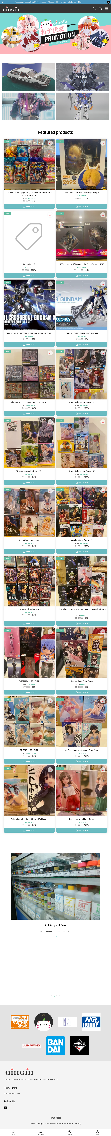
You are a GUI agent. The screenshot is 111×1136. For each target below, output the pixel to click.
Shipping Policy (43, 1124)
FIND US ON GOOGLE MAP (12, 1094)
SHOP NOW (56, 988)
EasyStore (54, 1080)
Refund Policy (76, 1124)
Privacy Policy (66, 1124)
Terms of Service (55, 1124)
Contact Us (33, 1124)
